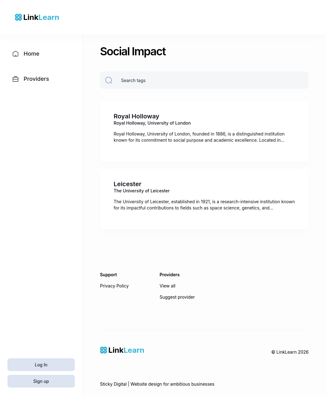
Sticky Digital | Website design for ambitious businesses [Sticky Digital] (157, 384)
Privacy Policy (114, 285)
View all (167, 285)
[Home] (122, 350)
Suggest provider (177, 297)
